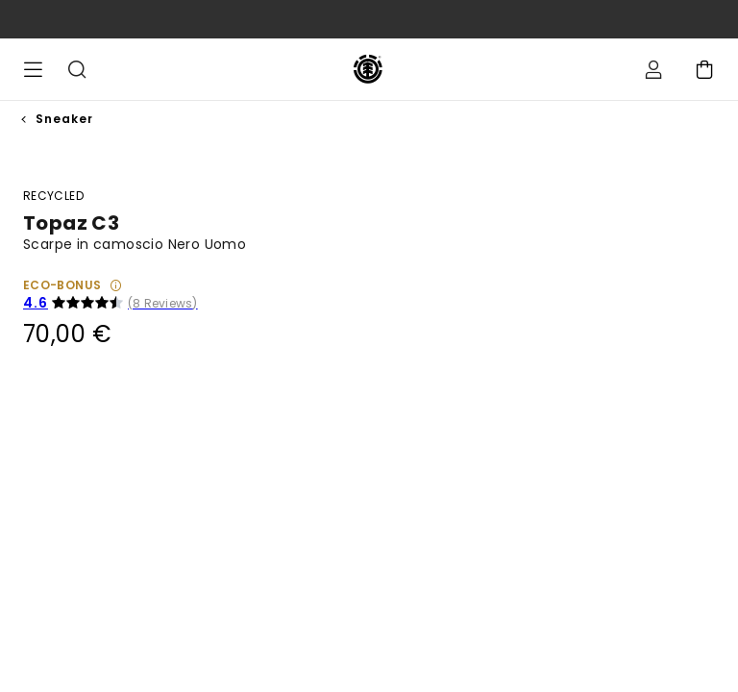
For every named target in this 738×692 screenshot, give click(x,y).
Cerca (76, 69)
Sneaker (64, 119)
